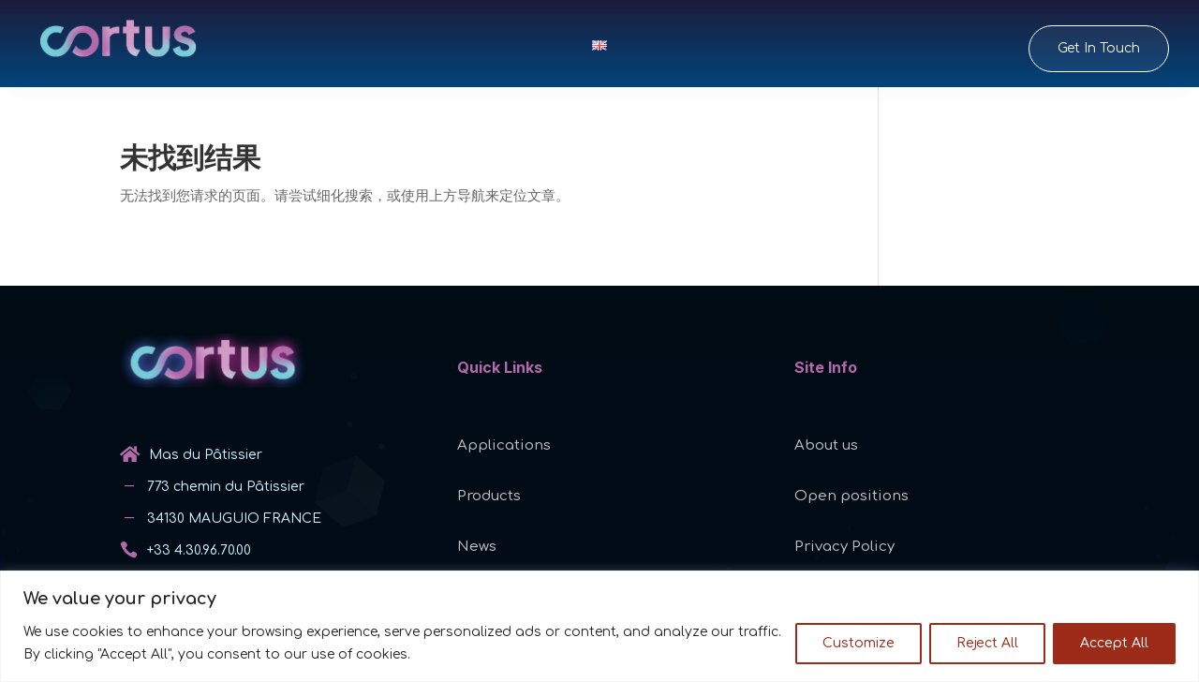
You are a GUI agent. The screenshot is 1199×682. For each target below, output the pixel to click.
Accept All (1114, 643)
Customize (858, 643)
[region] (599, 626)
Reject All (987, 643)
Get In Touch (1099, 48)
